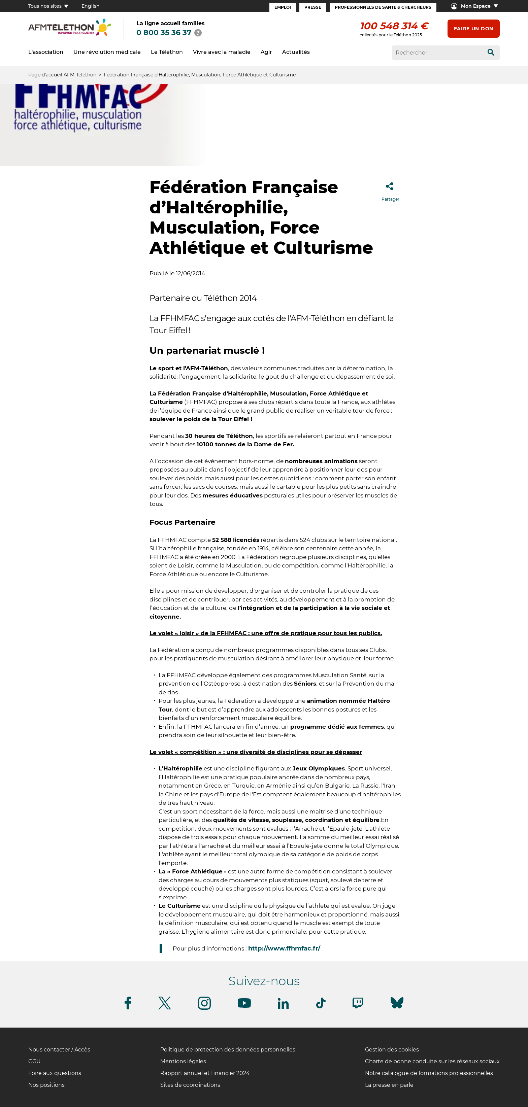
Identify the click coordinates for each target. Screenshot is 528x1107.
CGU (34, 1061)
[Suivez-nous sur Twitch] (358, 1007)
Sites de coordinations (190, 1085)
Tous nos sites (48, 6)
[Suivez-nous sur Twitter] (164, 1008)
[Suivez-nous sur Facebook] (128, 1008)
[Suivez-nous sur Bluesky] (397, 1008)
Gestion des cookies (392, 1049)
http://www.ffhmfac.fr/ (284, 948)
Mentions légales (183, 1061)
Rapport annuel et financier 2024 (205, 1073)
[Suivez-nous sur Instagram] (204, 1008)
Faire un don (473, 29)
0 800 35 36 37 (164, 32)
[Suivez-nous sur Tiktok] (321, 1007)
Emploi (282, 7)
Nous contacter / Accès (59, 1049)
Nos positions (46, 1085)
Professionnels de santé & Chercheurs (383, 7)
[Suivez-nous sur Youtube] (244, 1006)
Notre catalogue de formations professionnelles (429, 1073)
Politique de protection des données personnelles (227, 1049)
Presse (312, 7)
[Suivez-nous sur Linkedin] (283, 1007)
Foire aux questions (54, 1073)
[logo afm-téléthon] (69, 35)
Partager (390, 190)
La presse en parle (389, 1085)
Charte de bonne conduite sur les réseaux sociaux (432, 1061)
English (90, 6)
